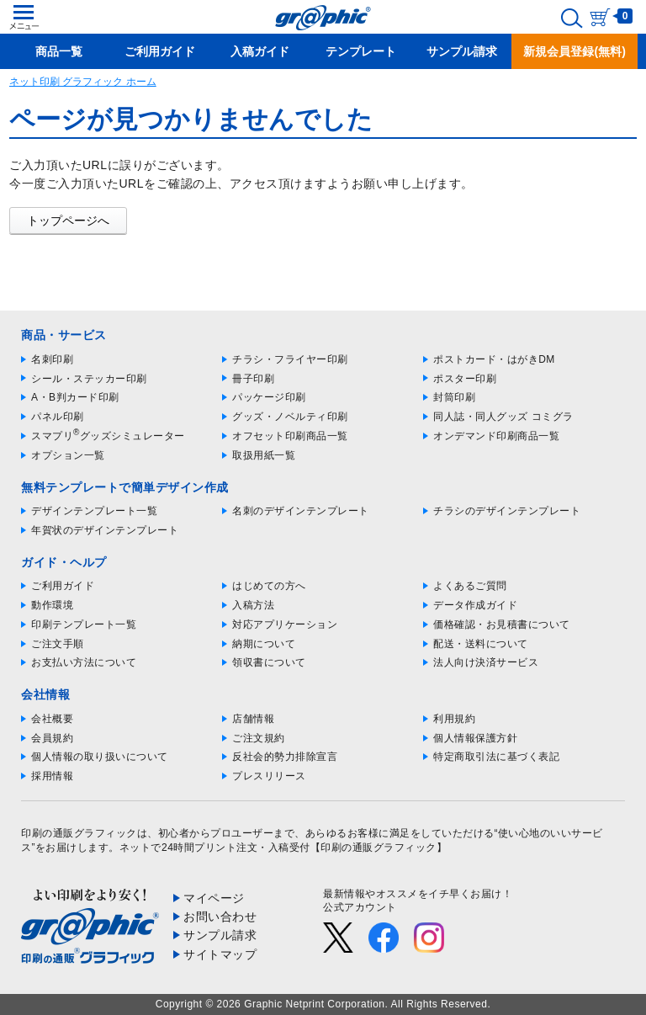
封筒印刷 (454, 397)
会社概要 (52, 719)
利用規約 (454, 719)
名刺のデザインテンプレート (300, 511)
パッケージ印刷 (269, 397)
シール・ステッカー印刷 (89, 379)
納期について (263, 644)
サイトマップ (220, 954)
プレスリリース (269, 776)
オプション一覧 (68, 455)
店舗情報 (253, 719)
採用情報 (52, 776)
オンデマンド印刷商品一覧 (496, 436)
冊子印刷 (253, 379)
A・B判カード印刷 (75, 397)
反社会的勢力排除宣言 (284, 757)
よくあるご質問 (470, 586)
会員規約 (52, 738)
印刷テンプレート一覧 (83, 624)
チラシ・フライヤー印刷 (290, 359)
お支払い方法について (83, 662)
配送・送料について (480, 644)
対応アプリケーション (284, 624)
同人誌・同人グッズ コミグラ (503, 416)
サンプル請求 (220, 935)
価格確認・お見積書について (501, 624)
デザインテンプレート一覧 (94, 511)
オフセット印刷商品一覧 (290, 436)
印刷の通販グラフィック (79, 833)
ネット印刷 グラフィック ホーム (82, 82)
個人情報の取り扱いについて (99, 757)
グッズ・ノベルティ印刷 (290, 416)
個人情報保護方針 (475, 738)
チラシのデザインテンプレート (506, 511)
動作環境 (52, 605)
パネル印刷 (57, 416)
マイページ (214, 898)
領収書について (269, 662)
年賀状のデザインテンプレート (104, 530)
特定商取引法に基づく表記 (496, 757)
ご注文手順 (57, 644)
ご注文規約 (258, 738)
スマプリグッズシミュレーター (108, 436)
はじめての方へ (269, 586)
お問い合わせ (220, 916)
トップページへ (68, 220)
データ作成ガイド (475, 605)
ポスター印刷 (464, 379)
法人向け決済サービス (485, 662)
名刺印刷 (52, 359)
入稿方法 (253, 605)
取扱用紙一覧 (263, 455)
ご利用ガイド (62, 586)
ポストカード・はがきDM (494, 359)
